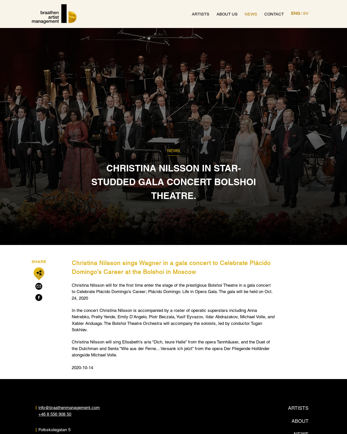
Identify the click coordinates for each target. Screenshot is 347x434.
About (300, 421)
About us (227, 14)
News (251, 14)
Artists (200, 14)
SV (306, 13)
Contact (274, 14)
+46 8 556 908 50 (54, 414)
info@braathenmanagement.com (69, 407)
